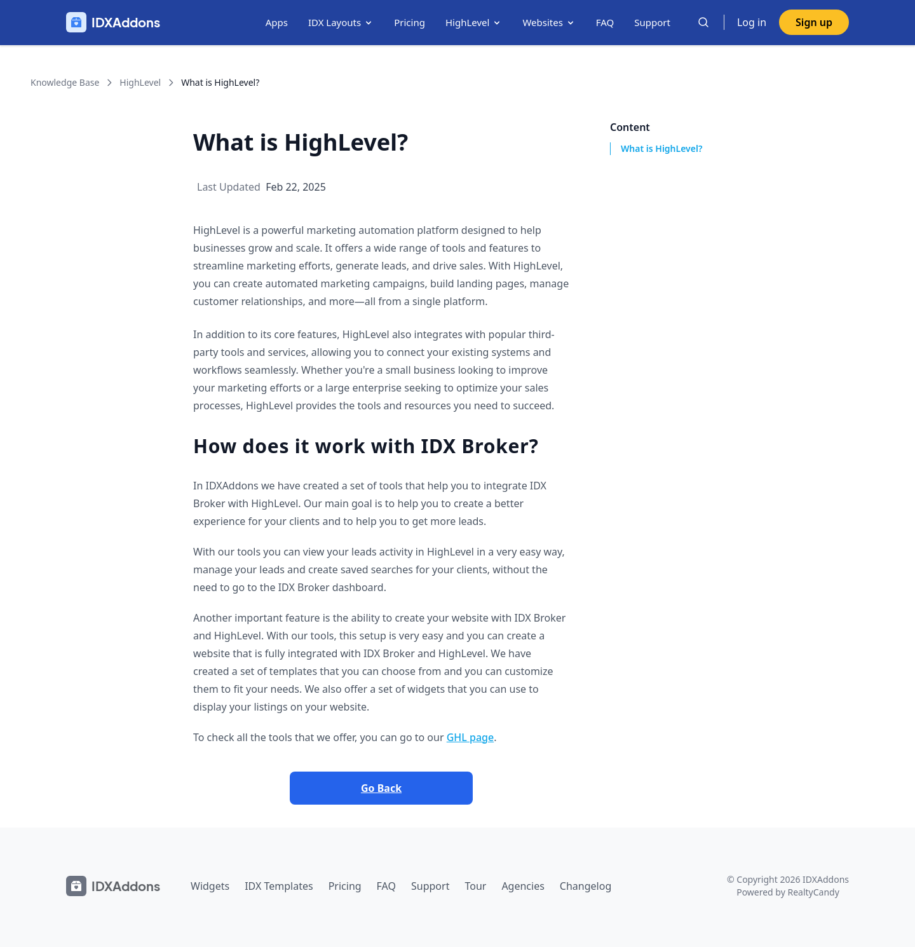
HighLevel (473, 22)
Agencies (522, 886)
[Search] (703, 22)
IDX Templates (279, 886)
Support (652, 22)
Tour (475, 886)
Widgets (210, 886)
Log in (751, 22)
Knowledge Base (64, 82)
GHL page (470, 737)
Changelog (585, 886)
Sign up (814, 22)
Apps (277, 22)
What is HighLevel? (661, 148)
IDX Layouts (341, 22)
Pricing (409, 22)
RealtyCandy (813, 892)
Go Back (381, 788)
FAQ (605, 22)
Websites (548, 22)
